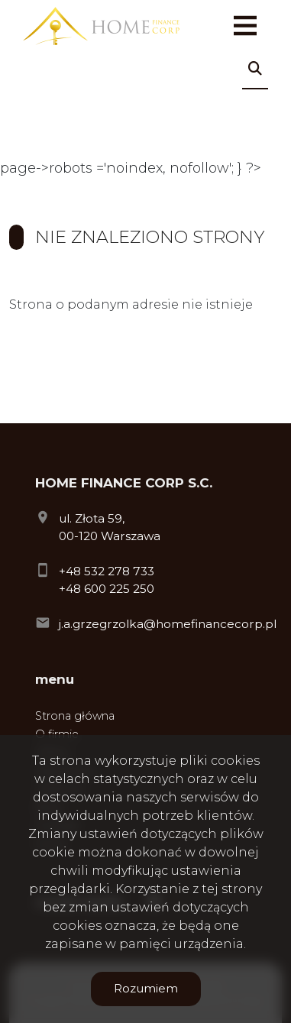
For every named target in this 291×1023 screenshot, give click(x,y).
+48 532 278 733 (106, 571)
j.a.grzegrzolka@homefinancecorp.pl (167, 624)
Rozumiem (146, 988)
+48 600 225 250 (106, 588)
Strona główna (75, 716)
